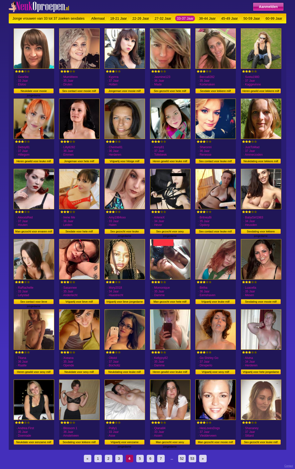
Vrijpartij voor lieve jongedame (124, 301)
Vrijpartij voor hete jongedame (261, 371)
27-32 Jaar (162, 18)
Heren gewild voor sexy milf (34, 371)
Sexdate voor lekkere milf (215, 90)
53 (192, 459)
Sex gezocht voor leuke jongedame (124, 232)
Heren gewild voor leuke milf (33, 161)
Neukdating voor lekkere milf (261, 161)
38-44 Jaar (207, 18)
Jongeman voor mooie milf (124, 90)
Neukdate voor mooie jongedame (34, 91)
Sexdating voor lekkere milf (79, 442)
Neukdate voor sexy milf (79, 371)
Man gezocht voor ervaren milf (33, 231)
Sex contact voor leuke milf (215, 161)
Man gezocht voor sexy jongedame (170, 443)
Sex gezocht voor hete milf (170, 90)
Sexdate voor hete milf (79, 231)
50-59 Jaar (251, 18)
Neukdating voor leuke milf (124, 371)
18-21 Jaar (118, 18)
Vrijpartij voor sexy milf (215, 371)
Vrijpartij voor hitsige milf (125, 161)
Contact (289, 466)
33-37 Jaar (185, 18)
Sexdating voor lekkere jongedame (261, 232)
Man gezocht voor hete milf (169, 301)
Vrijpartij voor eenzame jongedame (125, 443)
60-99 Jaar (274, 18)
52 (182, 459)
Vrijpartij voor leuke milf (215, 301)
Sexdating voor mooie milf (261, 301)
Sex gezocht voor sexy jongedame (170, 232)
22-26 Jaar (140, 18)
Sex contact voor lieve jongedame (33, 302)
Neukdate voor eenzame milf (33, 442)
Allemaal (98, 18)
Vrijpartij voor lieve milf (79, 301)
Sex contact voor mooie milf (79, 90)
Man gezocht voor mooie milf (215, 442)
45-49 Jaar (229, 18)
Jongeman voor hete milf (79, 161)
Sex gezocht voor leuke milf (261, 442)
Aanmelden (268, 7)
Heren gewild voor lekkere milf (260, 90)
